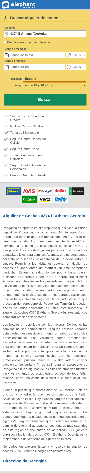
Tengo (18, 85)
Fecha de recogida (15, 48)
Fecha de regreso (14, 60)
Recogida (9, 27)
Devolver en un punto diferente (28, 42)
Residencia (15, 78)
